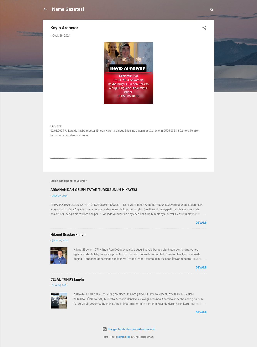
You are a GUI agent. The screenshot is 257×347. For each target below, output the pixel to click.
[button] (204, 28)
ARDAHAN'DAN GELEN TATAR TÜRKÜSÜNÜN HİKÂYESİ (93, 190)
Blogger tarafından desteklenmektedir (128, 329)
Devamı (201, 222)
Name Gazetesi (68, 9)
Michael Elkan (123, 337)
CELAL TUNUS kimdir (67, 279)
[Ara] (212, 10)
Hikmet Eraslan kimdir (68, 234)
